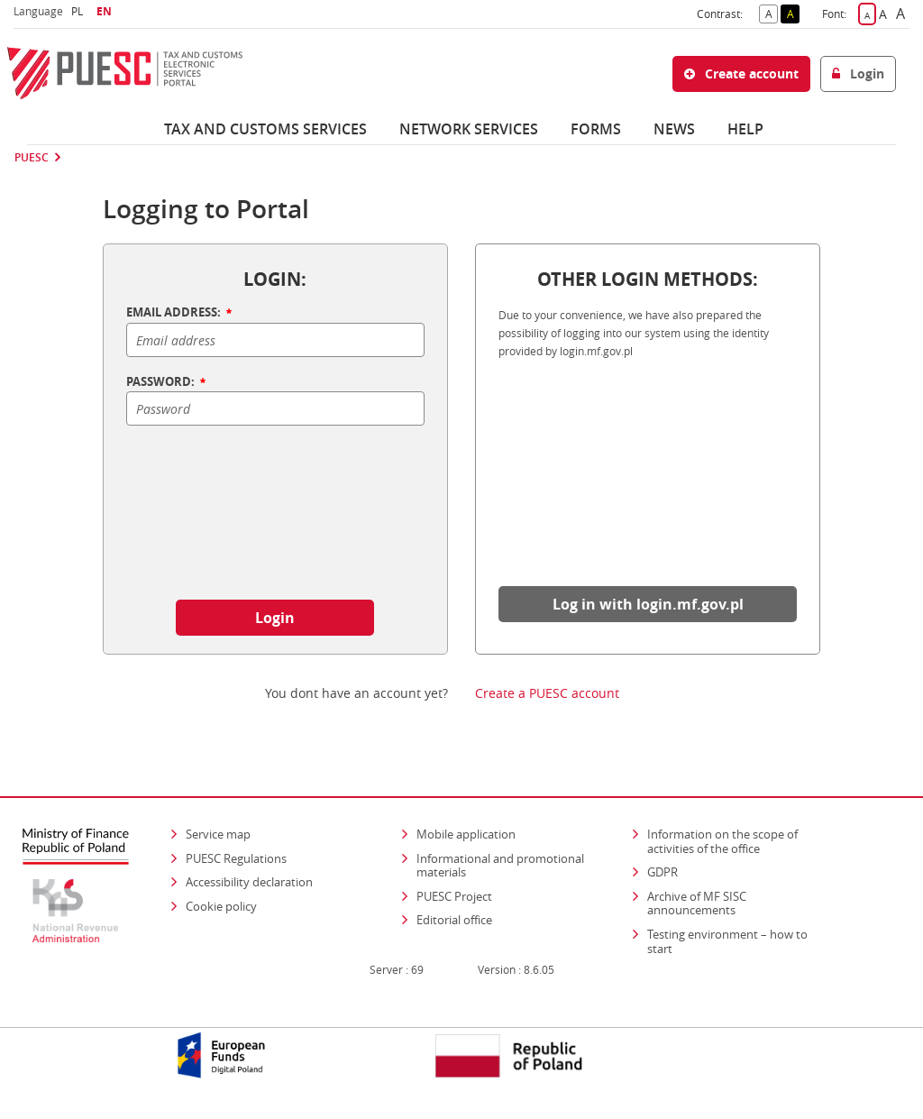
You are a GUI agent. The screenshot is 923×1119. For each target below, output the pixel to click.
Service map (218, 834)
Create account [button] (741, 73)
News (674, 129)
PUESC (31, 158)
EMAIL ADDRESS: (180, 313)
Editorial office (454, 920)
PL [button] (79, 11)
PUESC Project (454, 896)
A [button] (772, 13)
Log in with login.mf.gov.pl (648, 604)
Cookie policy (221, 906)
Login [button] (858, 73)
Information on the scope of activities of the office (740, 841)
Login (275, 618)
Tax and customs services (265, 129)
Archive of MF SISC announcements (696, 903)
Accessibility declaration (249, 882)
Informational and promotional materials (500, 865)
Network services (468, 129)
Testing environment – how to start (727, 941)
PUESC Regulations (236, 858)
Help (745, 129)
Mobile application (466, 834)
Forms (596, 129)
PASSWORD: (167, 382)
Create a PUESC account (547, 693)
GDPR (662, 872)
